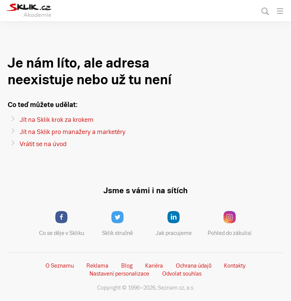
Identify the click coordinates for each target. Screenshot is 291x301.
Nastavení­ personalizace (119, 274)
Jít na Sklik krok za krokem (57, 119)
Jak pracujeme (178, 223)
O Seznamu (59, 266)
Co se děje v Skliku (64, 223)
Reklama (97, 266)
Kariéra (154, 266)
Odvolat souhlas (182, 274)
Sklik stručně (123, 223)
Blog (127, 266)
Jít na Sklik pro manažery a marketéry (72, 132)
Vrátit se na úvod (43, 144)
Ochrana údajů (193, 266)
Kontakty (235, 266)
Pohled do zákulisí (232, 223)
